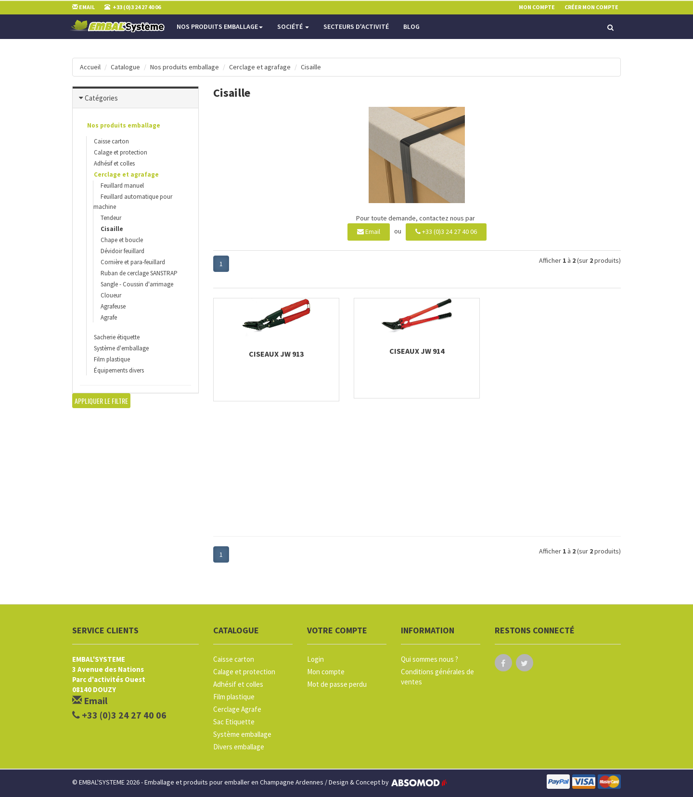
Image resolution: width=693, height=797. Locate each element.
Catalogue (125, 67)
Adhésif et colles (114, 163)
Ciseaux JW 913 (276, 354)
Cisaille (311, 67)
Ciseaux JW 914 (416, 351)
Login (315, 659)
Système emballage (242, 734)
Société (293, 26)
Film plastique (112, 359)
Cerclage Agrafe (237, 709)
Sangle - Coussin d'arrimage (137, 284)
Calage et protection (120, 152)
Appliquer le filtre (101, 401)
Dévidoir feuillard (122, 251)
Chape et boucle (122, 240)
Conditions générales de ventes (437, 676)
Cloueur (111, 295)
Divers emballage (238, 746)
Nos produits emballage (220, 26)
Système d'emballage (121, 348)
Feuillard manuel (122, 185)
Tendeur (111, 218)
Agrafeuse (113, 306)
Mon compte (326, 671)
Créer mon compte (591, 7)
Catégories (101, 98)
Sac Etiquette (234, 721)
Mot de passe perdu (337, 684)
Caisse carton (111, 141)
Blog (411, 26)
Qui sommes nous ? (429, 659)
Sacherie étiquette (117, 337)
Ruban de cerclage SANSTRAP (139, 273)
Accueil (90, 67)
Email (368, 231)
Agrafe (109, 317)
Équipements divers (119, 370)
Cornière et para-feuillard (133, 262)
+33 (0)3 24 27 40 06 (446, 231)
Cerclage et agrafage (260, 67)
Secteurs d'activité (356, 26)
